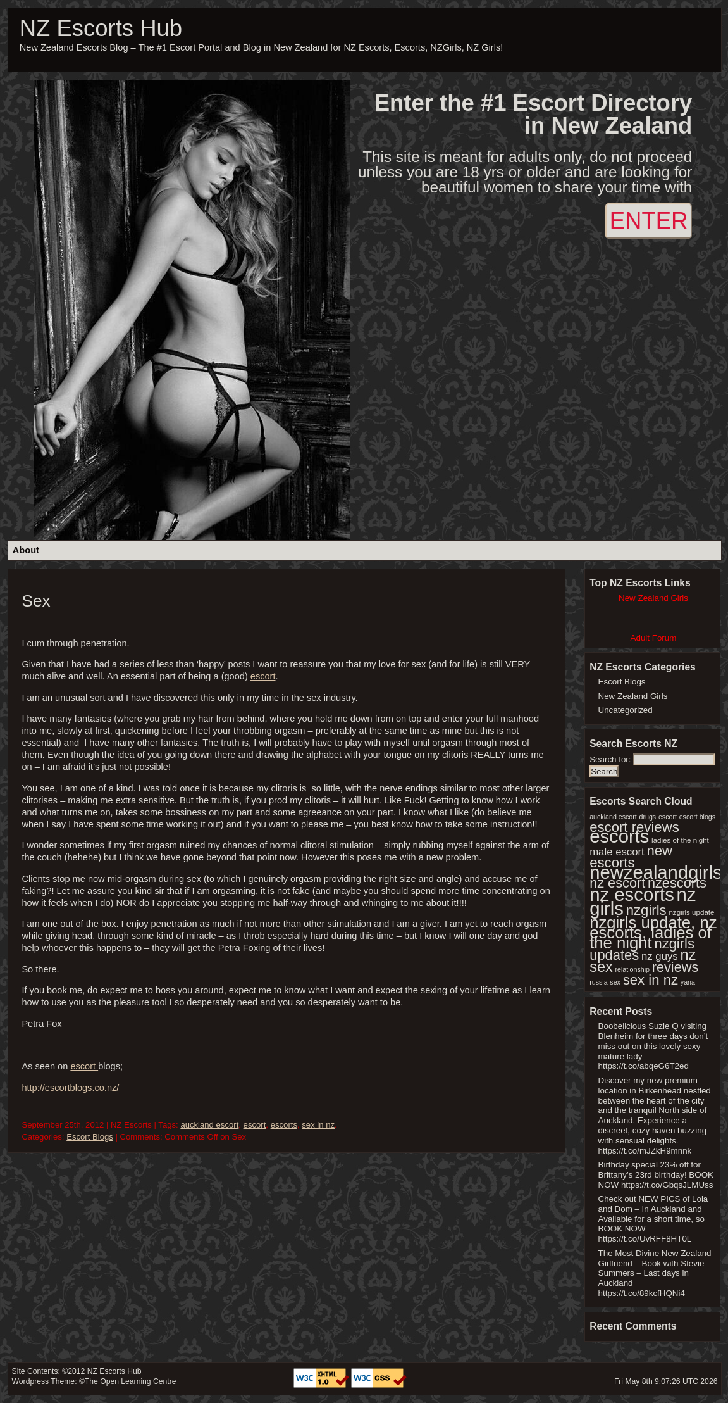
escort (263, 676)
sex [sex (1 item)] (615, 982)
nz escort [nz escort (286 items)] (617, 883)
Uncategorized (625, 710)
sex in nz (318, 1124)
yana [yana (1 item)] (688, 982)
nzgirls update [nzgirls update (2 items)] (691, 912)
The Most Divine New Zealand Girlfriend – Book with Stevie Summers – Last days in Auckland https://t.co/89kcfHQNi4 (655, 1273)
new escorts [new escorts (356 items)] (630, 857)
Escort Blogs (89, 1137)
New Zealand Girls (633, 696)
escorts (284, 1124)
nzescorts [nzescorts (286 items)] (677, 883)
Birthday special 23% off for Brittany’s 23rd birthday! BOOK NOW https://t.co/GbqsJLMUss (655, 1175)
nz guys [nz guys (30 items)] (659, 956)
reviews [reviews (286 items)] (675, 967)
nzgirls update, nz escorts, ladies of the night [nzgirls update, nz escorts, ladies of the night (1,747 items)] (653, 933)
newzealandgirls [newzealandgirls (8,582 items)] (655, 872)
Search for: (610, 759)
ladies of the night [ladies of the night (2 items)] (680, 840)
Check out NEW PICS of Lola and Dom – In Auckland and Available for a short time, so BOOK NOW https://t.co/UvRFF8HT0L (653, 1218)
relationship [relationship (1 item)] (632, 969)
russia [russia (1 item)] (598, 982)
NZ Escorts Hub (101, 28)
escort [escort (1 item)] (667, 817)
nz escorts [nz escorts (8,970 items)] (631, 894)
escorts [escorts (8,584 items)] (619, 836)
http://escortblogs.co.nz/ (70, 1088)
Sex (36, 600)
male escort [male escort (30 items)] (617, 852)
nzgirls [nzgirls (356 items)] (646, 910)
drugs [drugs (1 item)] (648, 817)
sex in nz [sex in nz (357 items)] (650, 980)
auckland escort (209, 1124)
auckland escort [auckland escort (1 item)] (613, 817)
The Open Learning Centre (130, 1381)
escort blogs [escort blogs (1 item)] (697, 817)
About (26, 550)
